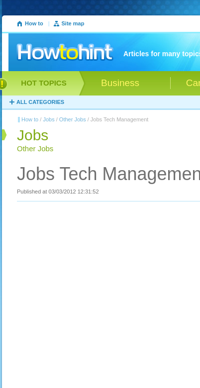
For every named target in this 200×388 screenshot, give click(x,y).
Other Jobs (72, 119)
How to (34, 23)
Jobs (48, 119)
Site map (73, 23)
